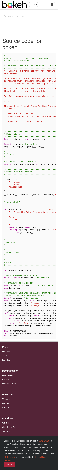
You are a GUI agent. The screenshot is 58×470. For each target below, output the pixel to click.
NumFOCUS (44, 441)
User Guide (7, 375)
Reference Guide (9, 384)
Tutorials (6, 399)
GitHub (5, 423)
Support (5, 407)
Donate (9, 464)
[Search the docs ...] (29, 16)
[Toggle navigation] (52, 4)
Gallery (5, 379)
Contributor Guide (10, 427)
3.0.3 (32, 4)
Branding (6, 360)
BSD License (9, 457)
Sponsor (6, 431)
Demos (5, 403)
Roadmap (6, 351)
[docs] (51, 210)
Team (4, 356)
